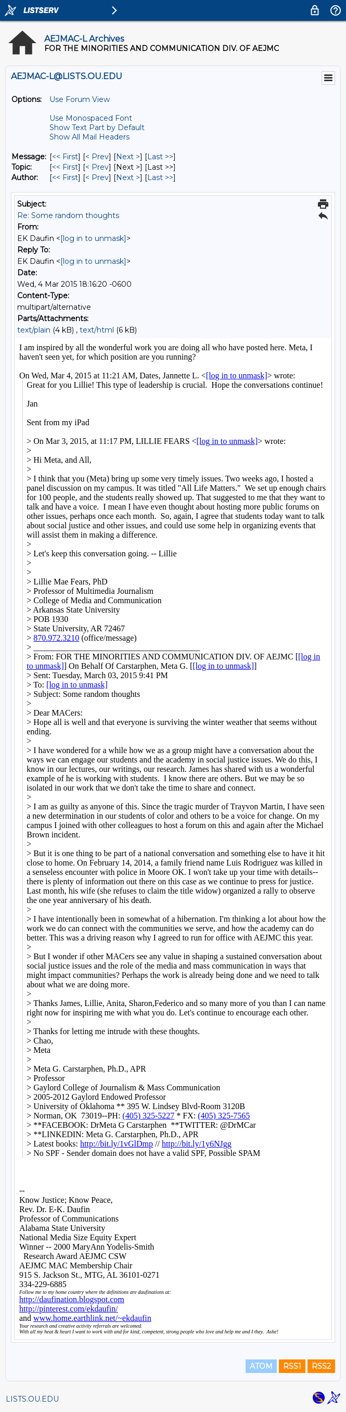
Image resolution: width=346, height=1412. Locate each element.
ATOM (261, 1366)
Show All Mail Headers (89, 137)
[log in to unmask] (93, 238)
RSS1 (292, 1366)
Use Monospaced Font (90, 118)
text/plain (33, 330)
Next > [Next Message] (128, 156)
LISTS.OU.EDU (32, 1399)
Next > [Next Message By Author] (128, 177)
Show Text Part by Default (97, 127)
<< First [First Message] (65, 156)
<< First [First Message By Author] (65, 177)
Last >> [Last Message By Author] (160, 177)
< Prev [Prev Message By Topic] (97, 167)
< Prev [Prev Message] (97, 156)
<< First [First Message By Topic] (65, 167)
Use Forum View (79, 99)
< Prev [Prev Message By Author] (97, 177)
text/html (97, 330)
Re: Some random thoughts (68, 215)
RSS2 (321, 1366)
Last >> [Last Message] (160, 156)
